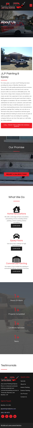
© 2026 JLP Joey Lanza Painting (11, 425)
